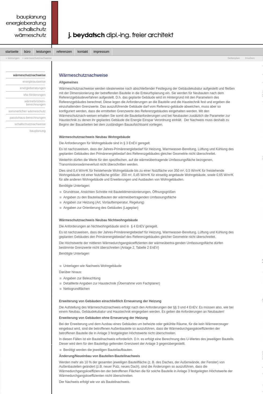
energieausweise (34, 81)
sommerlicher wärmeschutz (27, 111)
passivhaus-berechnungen (28, 117)
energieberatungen (33, 88)
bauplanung (38, 130)
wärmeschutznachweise (29, 75)
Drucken (250, 58)
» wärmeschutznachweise (37, 58)
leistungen (43, 52)
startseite (12, 52)
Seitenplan (234, 58)
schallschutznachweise (30, 124)
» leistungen (13, 58)
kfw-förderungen (35, 94)
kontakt (83, 52)
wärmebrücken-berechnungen (35, 103)
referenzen (64, 52)
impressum (101, 52)
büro (27, 52)
